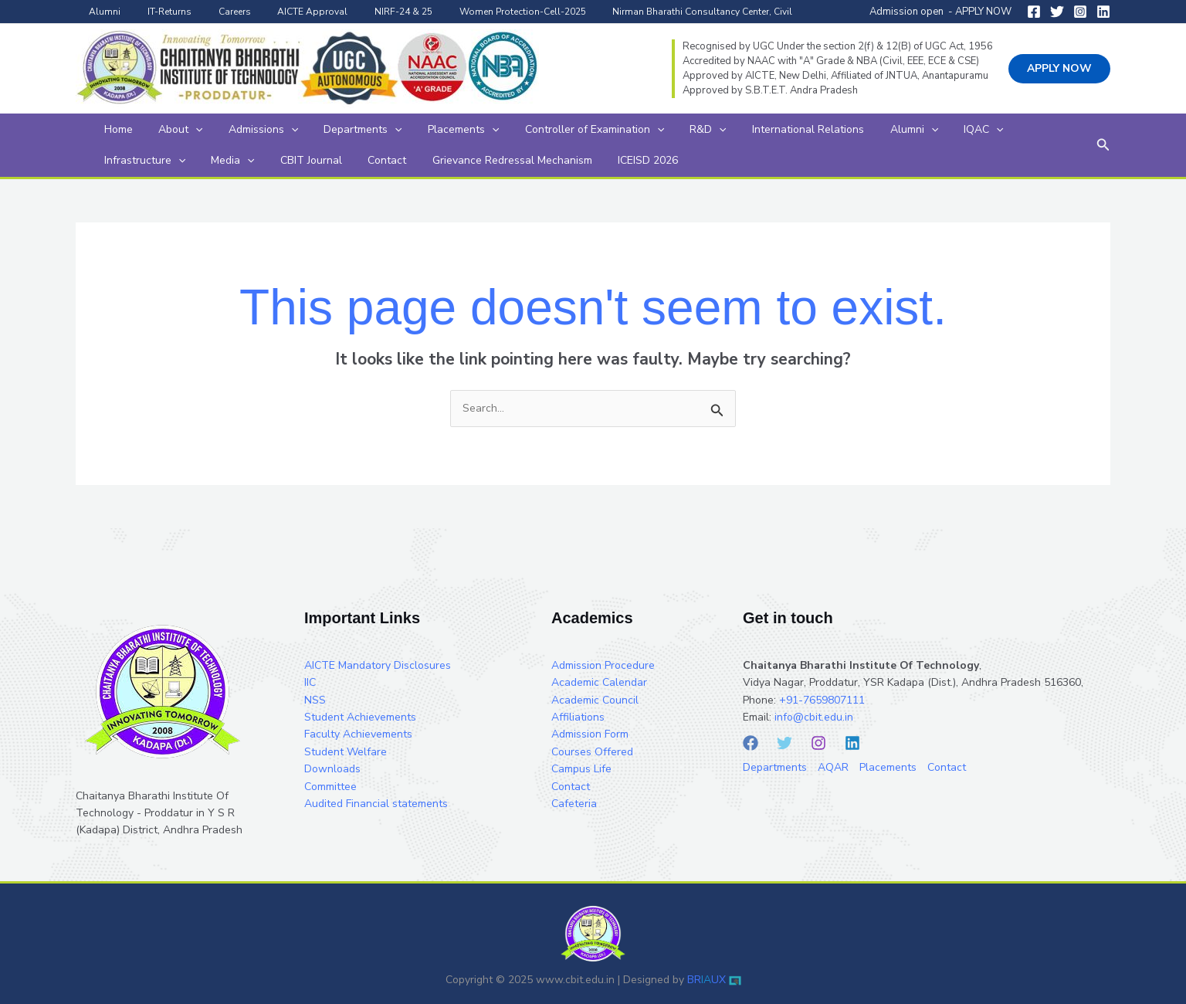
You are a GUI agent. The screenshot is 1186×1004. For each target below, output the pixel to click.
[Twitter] (1057, 12)
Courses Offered (592, 752)
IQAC (886, 129)
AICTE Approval (284, 11)
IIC (310, 682)
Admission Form (590, 734)
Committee (330, 786)
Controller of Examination (538, 129)
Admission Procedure (603, 665)
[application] (180, 129)
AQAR (833, 767)
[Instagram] (1080, 12)
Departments (327, 129)
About (165, 129)
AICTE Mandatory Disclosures (377, 665)
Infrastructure (961, 129)
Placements (416, 129)
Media (120, 160)
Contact (254, 160)
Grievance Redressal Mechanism (369, 160)
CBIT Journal (188, 160)
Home (113, 129)
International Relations (731, 129)
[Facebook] (1034, 12)
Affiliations (578, 717)
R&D (641, 129)
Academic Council (595, 700)
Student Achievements (360, 717)
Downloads (332, 768)
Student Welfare (345, 752)
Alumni (101, 11)
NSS (315, 700)
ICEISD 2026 (494, 160)
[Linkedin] (1103, 12)
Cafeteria (574, 803)
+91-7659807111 (822, 700)
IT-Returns (157, 11)
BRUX (706, 979)
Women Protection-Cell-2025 (477, 11)
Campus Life (581, 768)
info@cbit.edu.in (813, 717)
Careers (214, 11)
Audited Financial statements (376, 803)
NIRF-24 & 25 (366, 11)
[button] (1059, 68)
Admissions (237, 129)
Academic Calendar (599, 682)
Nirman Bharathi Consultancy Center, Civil (649, 11)
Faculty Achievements (358, 734)
